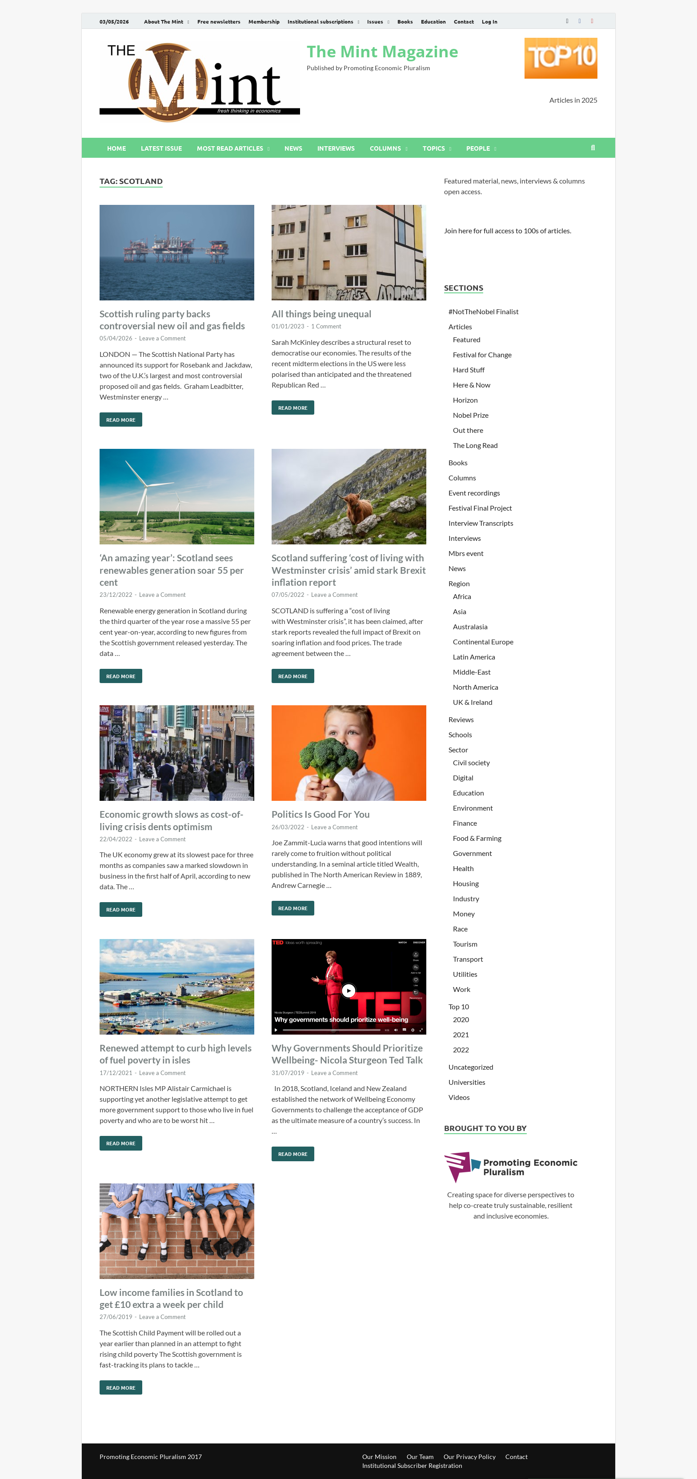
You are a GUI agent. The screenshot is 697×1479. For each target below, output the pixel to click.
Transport (468, 959)
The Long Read (475, 445)
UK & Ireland (473, 702)
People (478, 148)
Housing (466, 883)
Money (464, 913)
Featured (467, 339)
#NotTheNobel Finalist (484, 311)
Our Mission (379, 1456)
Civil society (471, 762)
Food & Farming (477, 838)
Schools (460, 734)
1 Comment (326, 326)
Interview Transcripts (481, 523)
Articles (460, 326)
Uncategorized (471, 1067)
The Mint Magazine (382, 51)
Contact (464, 21)
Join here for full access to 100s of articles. (507, 230)
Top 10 (459, 1006)
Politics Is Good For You (321, 813)
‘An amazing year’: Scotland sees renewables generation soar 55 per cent (172, 570)
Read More (118, 417)
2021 (461, 1034)
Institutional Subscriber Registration (412, 1465)
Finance (465, 823)
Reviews (461, 719)
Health (463, 868)
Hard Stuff (469, 369)
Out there (468, 430)
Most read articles (230, 148)
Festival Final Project (480, 508)
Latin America (474, 656)
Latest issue (161, 148)
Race (460, 928)
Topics (434, 148)
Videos (459, 1097)
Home (116, 148)
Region (459, 583)
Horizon (465, 400)
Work (461, 989)
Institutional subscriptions (320, 21)
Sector (458, 749)
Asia (459, 611)
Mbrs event (466, 553)
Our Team (420, 1456)
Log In (489, 21)
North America (475, 687)
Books (405, 21)
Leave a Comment (162, 338)
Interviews (336, 148)
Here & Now (471, 384)
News (293, 148)
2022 (461, 1049)
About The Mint (163, 21)
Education (433, 21)
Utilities (465, 974)
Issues (375, 21)
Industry (466, 898)
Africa (462, 596)
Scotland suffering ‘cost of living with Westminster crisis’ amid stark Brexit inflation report (349, 570)
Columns (385, 148)
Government (472, 853)
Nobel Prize (471, 415)
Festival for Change (482, 354)
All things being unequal (322, 313)
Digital (463, 777)
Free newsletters (218, 21)
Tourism (465, 943)
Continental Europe (483, 641)
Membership (264, 21)
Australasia (470, 626)
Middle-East (472, 672)
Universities (467, 1082)
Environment (473, 807)
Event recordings (474, 492)
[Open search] (593, 148)
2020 (461, 1019)
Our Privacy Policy (470, 1456)
